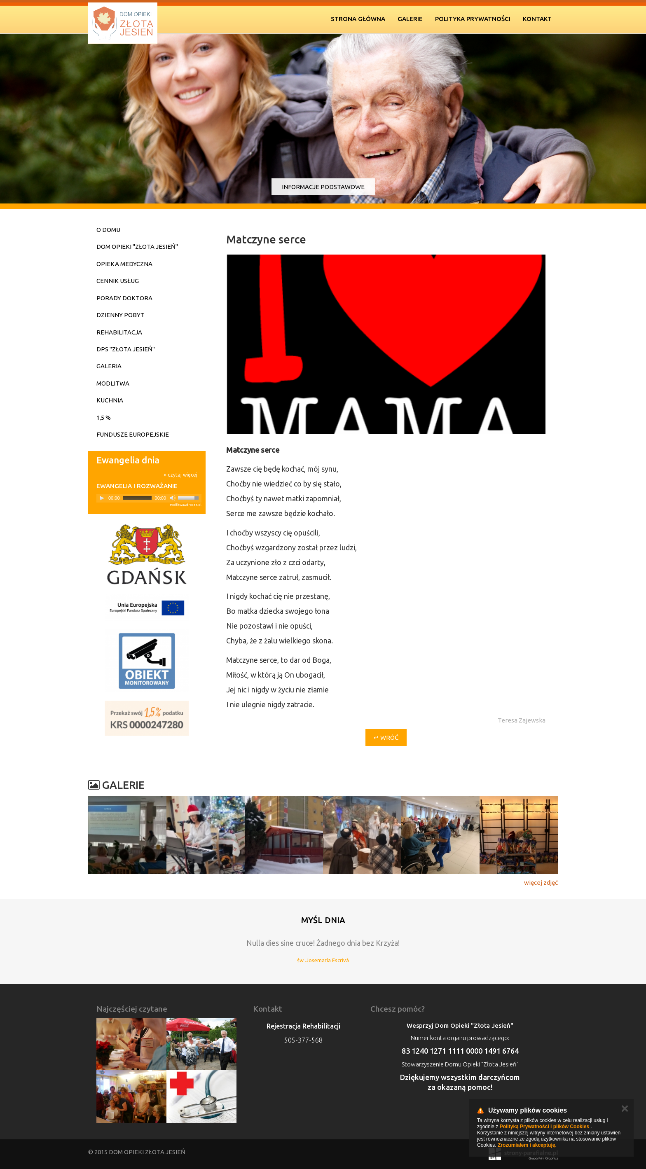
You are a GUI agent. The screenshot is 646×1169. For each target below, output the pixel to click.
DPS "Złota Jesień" (125, 349)
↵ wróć (386, 737)
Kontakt (537, 18)
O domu (108, 229)
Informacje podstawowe (323, 186)
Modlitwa (112, 383)
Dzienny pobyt (120, 314)
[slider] (137, 498)
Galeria (109, 365)
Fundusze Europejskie (132, 434)
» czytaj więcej (180, 474)
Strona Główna (358, 18)
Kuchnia (109, 400)
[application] (148, 498)
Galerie (410, 18)
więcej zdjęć (541, 882)
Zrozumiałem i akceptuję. (527, 1145)
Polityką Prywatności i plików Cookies (544, 1126)
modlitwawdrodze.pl (185, 505)
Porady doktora (124, 298)
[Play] (101, 498)
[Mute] (172, 498)
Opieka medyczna (124, 263)
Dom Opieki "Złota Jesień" (137, 246)
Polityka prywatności (472, 18)
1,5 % (103, 417)
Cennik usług (117, 280)
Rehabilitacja (119, 332)
